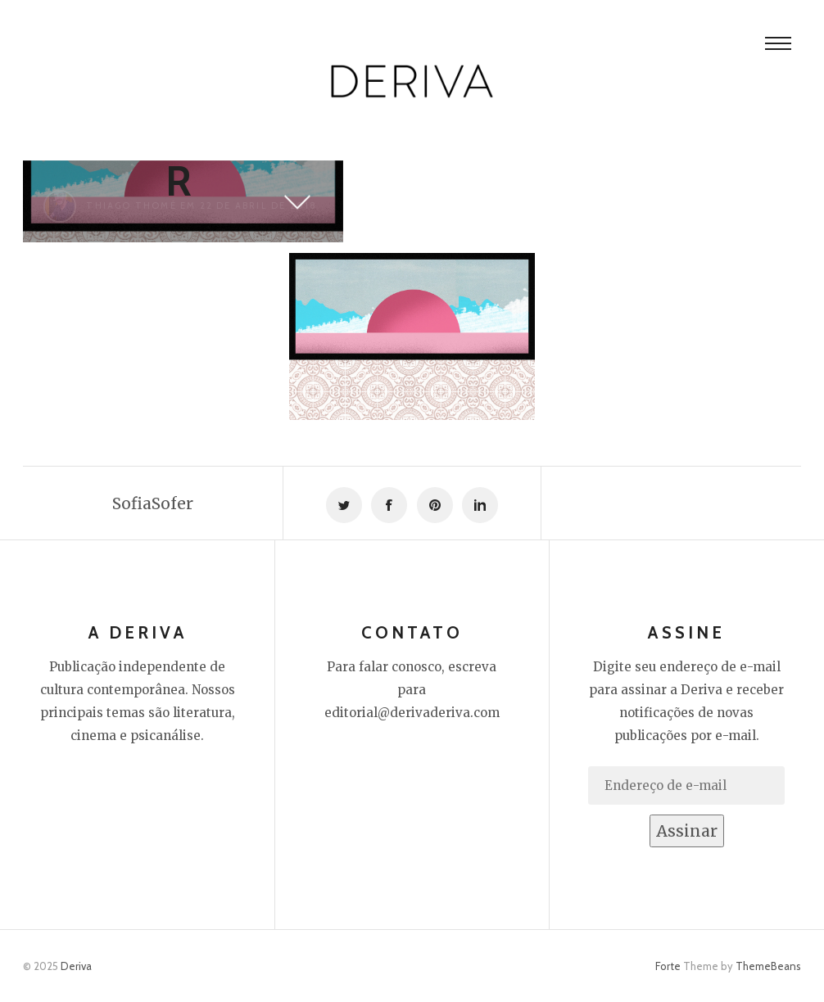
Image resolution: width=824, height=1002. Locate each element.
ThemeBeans (768, 966)
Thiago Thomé (131, 205)
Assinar (687, 831)
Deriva (76, 966)
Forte (668, 966)
